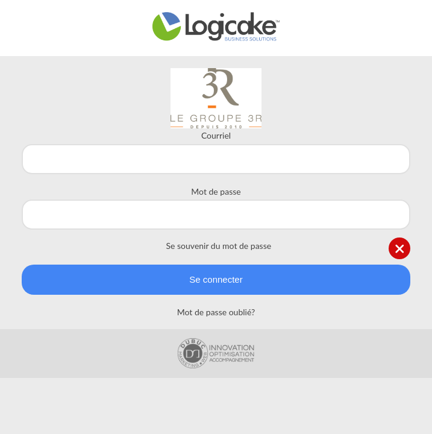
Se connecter (215, 279)
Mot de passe (215, 191)
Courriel (216, 135)
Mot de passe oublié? (216, 312)
